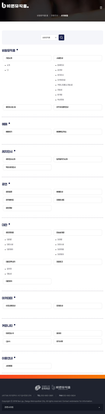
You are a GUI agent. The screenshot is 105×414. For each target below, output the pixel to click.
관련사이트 (9, 407)
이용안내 (54, 15)
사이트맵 (64, 15)
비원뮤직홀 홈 (42, 15)
